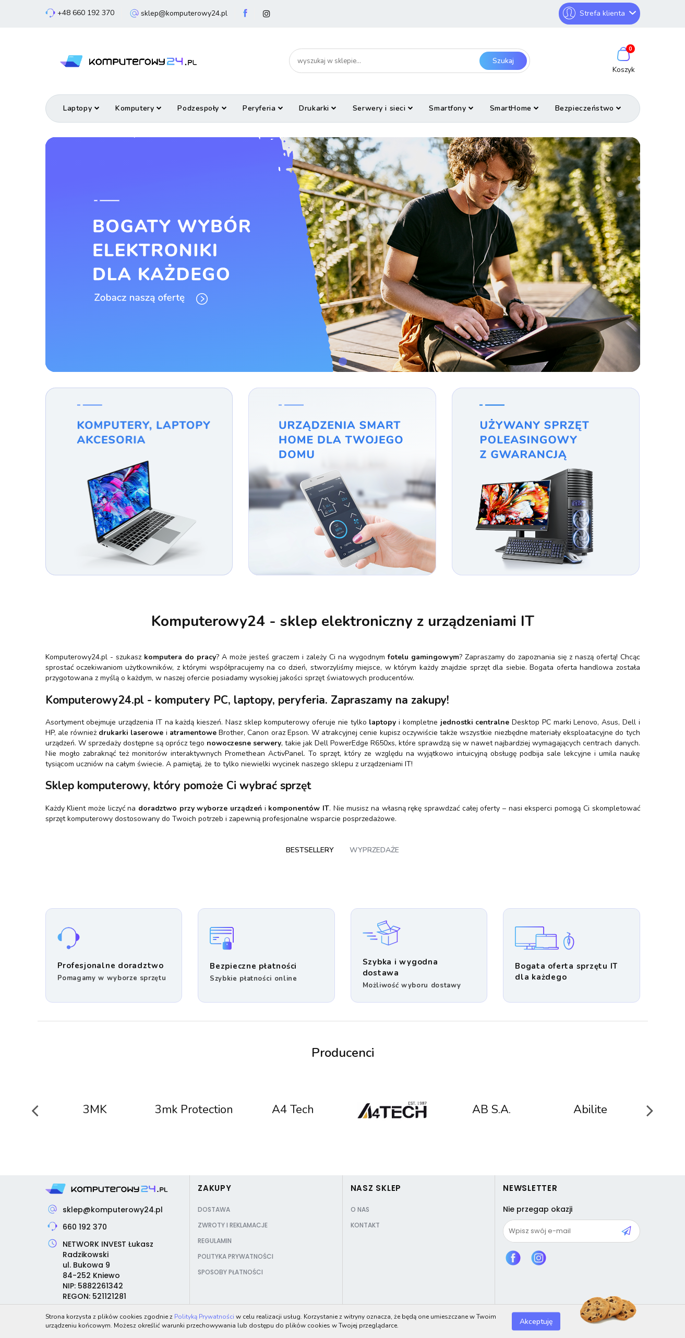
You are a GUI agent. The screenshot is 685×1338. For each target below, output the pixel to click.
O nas (360, 1209)
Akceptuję (536, 1321)
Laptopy (81, 108)
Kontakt (365, 1225)
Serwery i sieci (383, 108)
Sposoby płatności (230, 1272)
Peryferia (263, 108)
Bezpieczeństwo (588, 108)
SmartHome (514, 108)
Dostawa (214, 1209)
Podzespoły (202, 108)
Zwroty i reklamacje (233, 1225)
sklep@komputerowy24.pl (113, 1209)
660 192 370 (85, 1227)
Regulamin (215, 1240)
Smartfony (451, 108)
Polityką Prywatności (204, 1316)
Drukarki (318, 108)
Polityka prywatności (235, 1256)
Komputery (138, 108)
